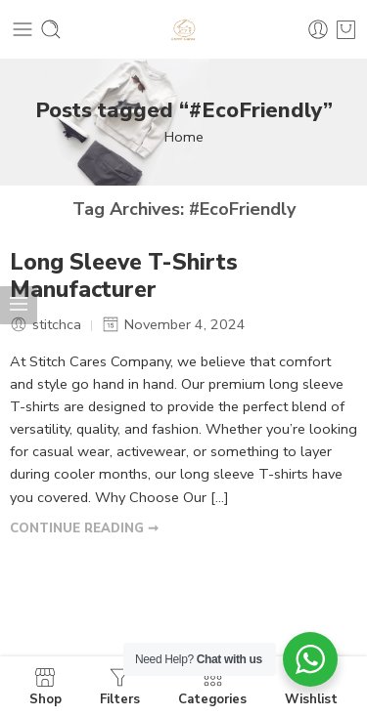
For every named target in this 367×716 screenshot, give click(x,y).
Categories (212, 686)
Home (184, 137)
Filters (120, 686)
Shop (45, 686)
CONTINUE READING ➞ (84, 528)
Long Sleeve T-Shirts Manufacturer (124, 276)
